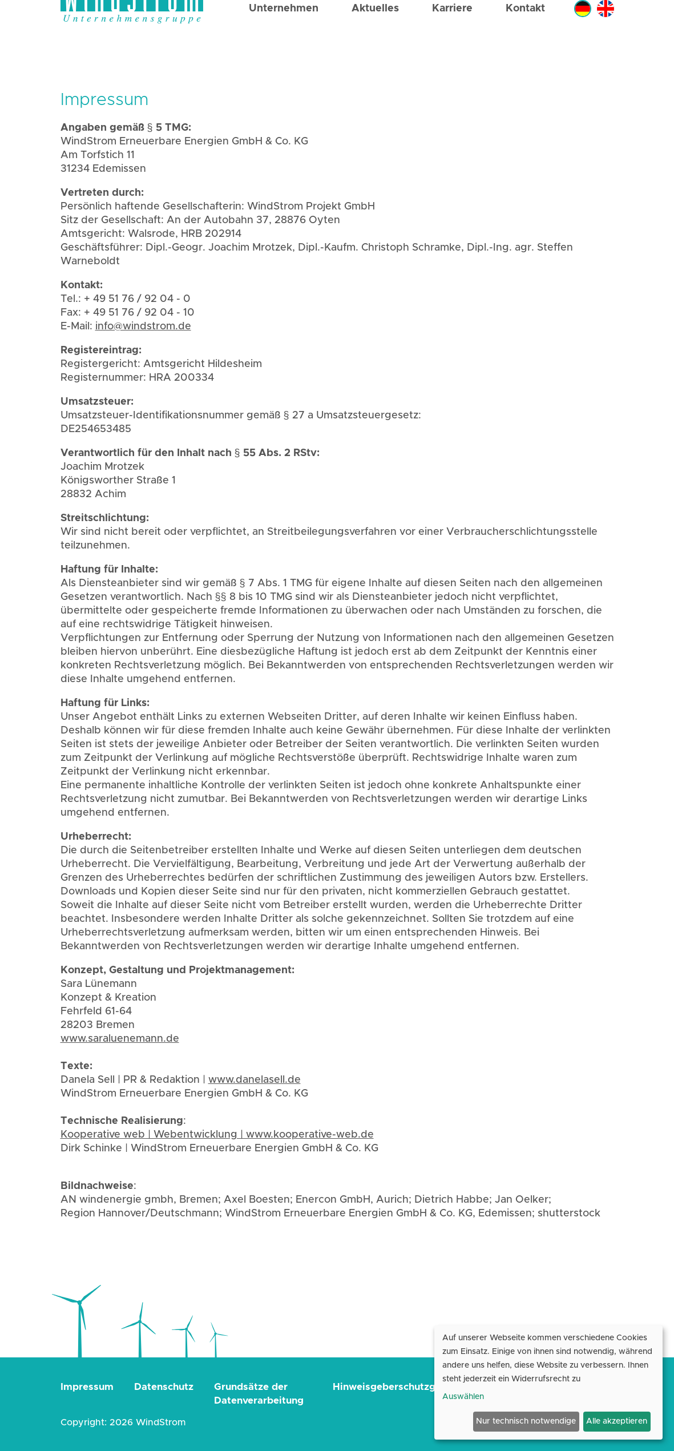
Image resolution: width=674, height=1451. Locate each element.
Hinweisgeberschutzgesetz (397, 1387)
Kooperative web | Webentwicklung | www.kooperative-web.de (217, 1135)
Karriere (452, 41)
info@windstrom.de (143, 326)
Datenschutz (163, 1387)
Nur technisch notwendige (526, 1421)
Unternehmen (283, 41)
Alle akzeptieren (616, 1421)
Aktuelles (375, 41)
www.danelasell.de (254, 1080)
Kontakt (525, 41)
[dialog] (548, 1382)
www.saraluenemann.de (119, 1039)
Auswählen (463, 1397)
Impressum (87, 1387)
